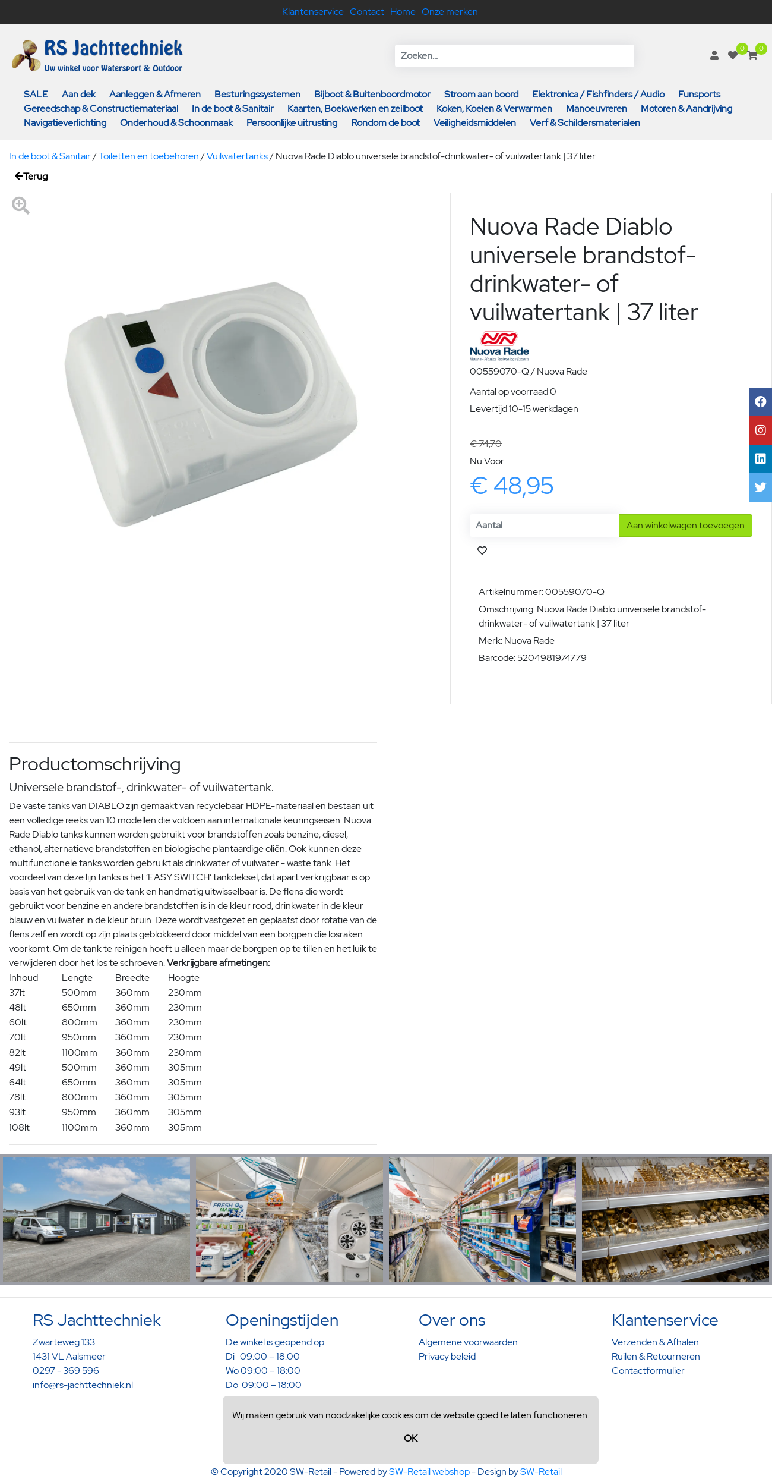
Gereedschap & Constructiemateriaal (101, 108)
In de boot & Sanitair (233, 108)
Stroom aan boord (481, 94)
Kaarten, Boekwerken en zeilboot (355, 108)
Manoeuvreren (596, 108)
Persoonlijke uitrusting (291, 123)
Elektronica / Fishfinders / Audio (598, 94)
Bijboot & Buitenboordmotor (372, 94)
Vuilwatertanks (237, 156)
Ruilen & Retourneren (656, 1356)
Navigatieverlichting (65, 123)
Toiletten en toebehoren (149, 156)
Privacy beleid (447, 1356)
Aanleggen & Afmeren (155, 94)
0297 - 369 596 (66, 1370)
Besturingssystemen (257, 94)
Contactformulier (648, 1370)
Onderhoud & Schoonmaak (176, 123)
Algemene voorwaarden (468, 1342)
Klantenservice (313, 11)
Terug (31, 176)
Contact (367, 11)
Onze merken (450, 11)
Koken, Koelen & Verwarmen (494, 108)
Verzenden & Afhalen (655, 1342)
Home (403, 11)
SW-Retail (541, 1471)
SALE (36, 94)
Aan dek (79, 94)
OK (410, 1438)
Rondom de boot (385, 123)
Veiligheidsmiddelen (475, 123)
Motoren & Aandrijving (686, 108)
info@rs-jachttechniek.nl (83, 1385)
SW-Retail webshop (429, 1471)
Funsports (699, 94)
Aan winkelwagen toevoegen (686, 525)
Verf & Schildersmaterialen (585, 123)
